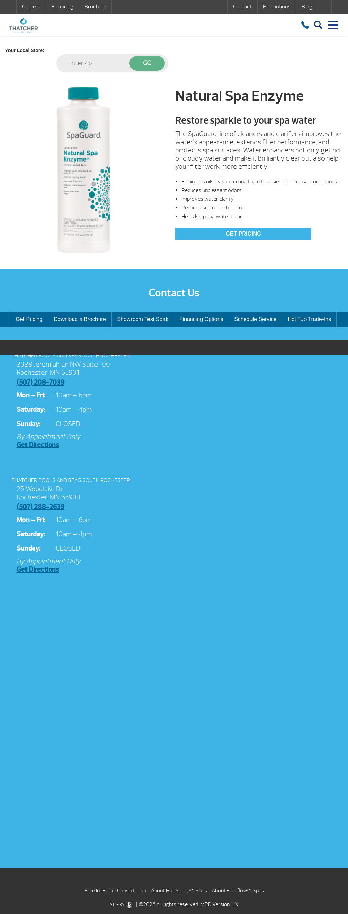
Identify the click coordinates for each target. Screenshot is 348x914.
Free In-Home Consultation (115, 890)
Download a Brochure (80, 319)
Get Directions (38, 445)
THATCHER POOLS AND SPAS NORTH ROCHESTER (71, 355)
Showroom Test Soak (142, 319)
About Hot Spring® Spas (179, 890)
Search (325, 7)
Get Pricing (243, 234)
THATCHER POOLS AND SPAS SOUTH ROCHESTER (71, 480)
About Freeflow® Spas (238, 890)
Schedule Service (255, 319)
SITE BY (122, 905)
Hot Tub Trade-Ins (309, 319)
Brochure (95, 6)
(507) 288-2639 (40, 507)
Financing (62, 6)
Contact (242, 6)
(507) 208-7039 (40, 382)
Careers (31, 6)
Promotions (277, 6)
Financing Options (201, 319)
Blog (307, 6)
